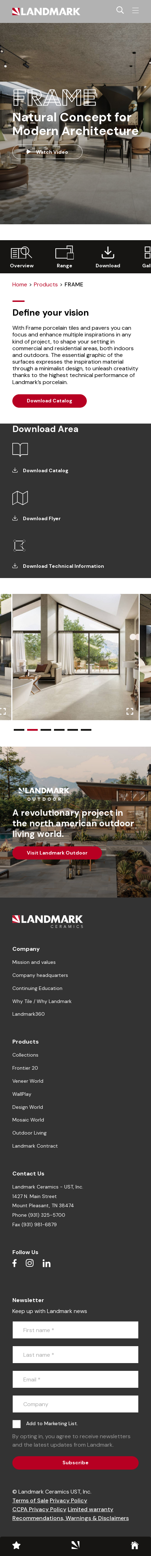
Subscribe (75, 1462)
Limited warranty (90, 1509)
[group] (21, 256)
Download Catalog (49, 400)
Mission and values (34, 962)
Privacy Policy (68, 1500)
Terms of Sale (30, 1500)
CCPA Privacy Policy (39, 1509)
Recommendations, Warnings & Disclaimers (70, 1518)
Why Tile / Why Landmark (42, 1001)
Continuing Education (37, 988)
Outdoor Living (29, 1133)
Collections (25, 1055)
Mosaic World (28, 1120)
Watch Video (47, 152)
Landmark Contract (35, 1146)
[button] (19, 730)
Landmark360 (28, 1014)
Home (19, 284)
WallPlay (21, 1094)
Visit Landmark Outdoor (57, 853)
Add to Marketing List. (52, 1423)
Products (46, 284)
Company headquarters (40, 975)
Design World (27, 1107)
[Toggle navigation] (135, 10)
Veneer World (27, 1081)
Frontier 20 (25, 1068)
